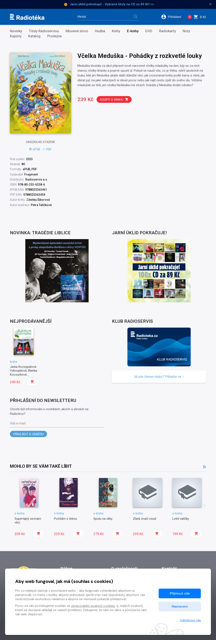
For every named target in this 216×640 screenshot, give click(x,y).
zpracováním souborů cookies (93, 606)
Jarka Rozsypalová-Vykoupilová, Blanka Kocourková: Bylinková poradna (23, 372)
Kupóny (16, 36)
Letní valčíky (180, 519)
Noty (186, 31)
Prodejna (54, 36)
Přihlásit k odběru (28, 434)
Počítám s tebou (65, 519)
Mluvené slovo (77, 31)
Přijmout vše (180, 593)
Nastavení (180, 606)
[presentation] (204, 506)
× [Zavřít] (210, 4)
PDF (47, 149)
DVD (148, 31)
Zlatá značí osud (144, 519)
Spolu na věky (102, 519)
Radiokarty (167, 31)
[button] (172, 17)
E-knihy (133, 31)
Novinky (16, 31)
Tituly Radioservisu (44, 31)
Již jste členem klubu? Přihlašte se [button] (159, 377)
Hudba (100, 31)
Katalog (34, 36)
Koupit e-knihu (114, 100)
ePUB (34, 149)
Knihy (116, 31)
